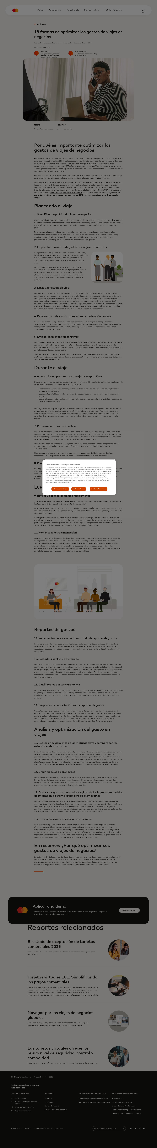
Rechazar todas (78, 489)
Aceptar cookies (60, 489)
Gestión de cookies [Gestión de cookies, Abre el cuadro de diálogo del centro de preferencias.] (98, 489)
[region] (79, 477)
